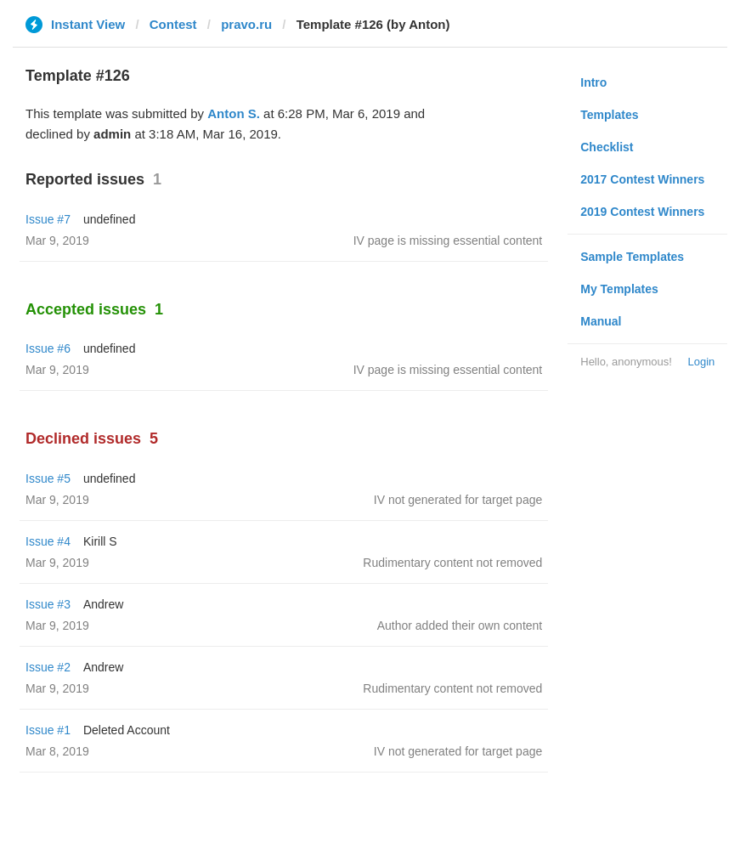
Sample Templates (632, 256)
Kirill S (100, 541)
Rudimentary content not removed (452, 562)
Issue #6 (48, 348)
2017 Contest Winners (642, 179)
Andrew (103, 604)
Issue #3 (48, 604)
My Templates (619, 289)
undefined (109, 219)
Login (701, 361)
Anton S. (233, 113)
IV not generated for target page (458, 500)
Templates (609, 115)
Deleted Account (126, 730)
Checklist (606, 147)
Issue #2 (48, 667)
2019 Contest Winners (642, 211)
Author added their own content (460, 625)
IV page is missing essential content (448, 240)
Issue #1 (48, 730)
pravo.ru (246, 24)
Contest (173, 24)
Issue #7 (48, 219)
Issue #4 (48, 541)
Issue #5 (48, 478)
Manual (600, 321)
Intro (593, 82)
